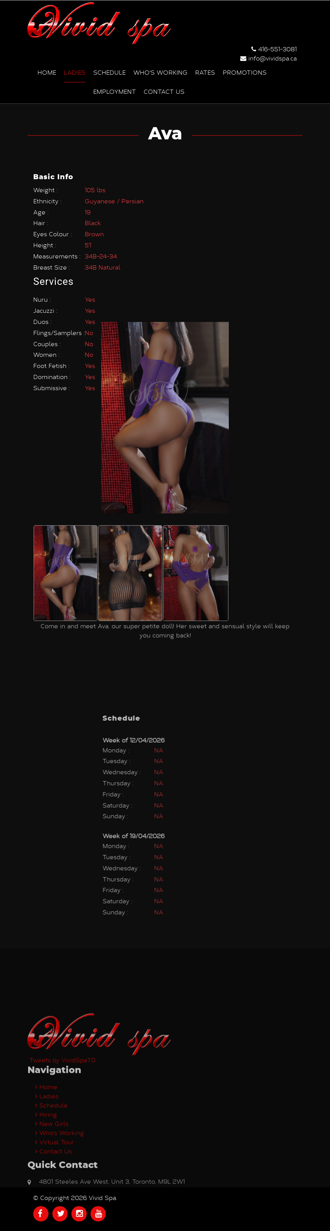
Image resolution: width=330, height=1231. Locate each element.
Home (46, 72)
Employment (114, 91)
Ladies (75, 72)
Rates (205, 72)
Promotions (245, 72)
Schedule (109, 72)
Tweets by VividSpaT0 (62, 1124)
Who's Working (160, 72)
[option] (65, 482)
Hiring (46, 1179)
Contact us (164, 91)
